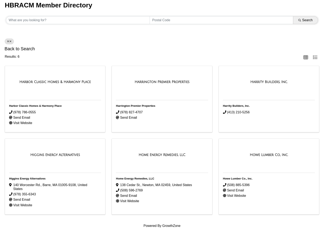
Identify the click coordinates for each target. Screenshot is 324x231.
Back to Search (20, 48)
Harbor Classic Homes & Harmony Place (35, 105)
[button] (306, 57)
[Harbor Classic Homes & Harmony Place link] (55, 82)
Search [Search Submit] (305, 20)
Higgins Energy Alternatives (27, 178)
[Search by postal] (221, 20)
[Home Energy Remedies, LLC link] (162, 155)
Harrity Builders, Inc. (236, 105)
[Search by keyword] (78, 20)
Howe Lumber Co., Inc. (238, 178)
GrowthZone (171, 225)
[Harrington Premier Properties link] (162, 82)
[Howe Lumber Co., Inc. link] (269, 155)
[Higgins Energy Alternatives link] (55, 155)
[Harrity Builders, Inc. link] (268, 82)
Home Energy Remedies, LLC (135, 178)
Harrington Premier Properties (135, 105)
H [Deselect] (9, 41)
